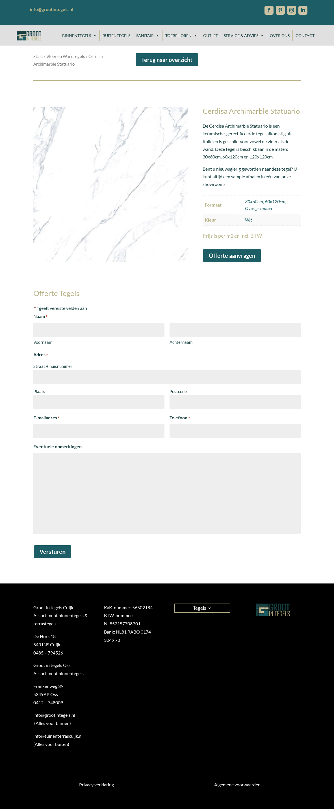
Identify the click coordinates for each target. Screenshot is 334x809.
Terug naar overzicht (166, 59)
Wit (248, 219)
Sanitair (147, 35)
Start (38, 56)
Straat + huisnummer (52, 366)
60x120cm (275, 201)
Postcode (178, 391)
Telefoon (180, 418)
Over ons (280, 35)
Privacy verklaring (96, 784)
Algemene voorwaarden (237, 784)
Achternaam (181, 342)
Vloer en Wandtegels (65, 56)
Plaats (39, 391)
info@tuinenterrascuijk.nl (58, 736)
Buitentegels (116, 35)
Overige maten (258, 208)
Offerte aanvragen (232, 255)
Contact (305, 35)
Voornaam (42, 342)
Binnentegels (79, 35)
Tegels (199, 607)
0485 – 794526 (48, 652)
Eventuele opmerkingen (57, 446)
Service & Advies (244, 35)
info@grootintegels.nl (51, 18)
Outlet (210, 35)
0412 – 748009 (48, 702)
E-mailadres (46, 418)
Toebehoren (181, 35)
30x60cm (254, 201)
